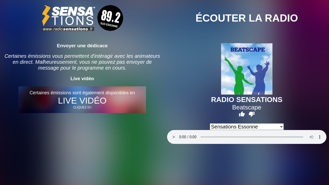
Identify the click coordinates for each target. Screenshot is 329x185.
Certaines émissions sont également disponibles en (82, 99)
